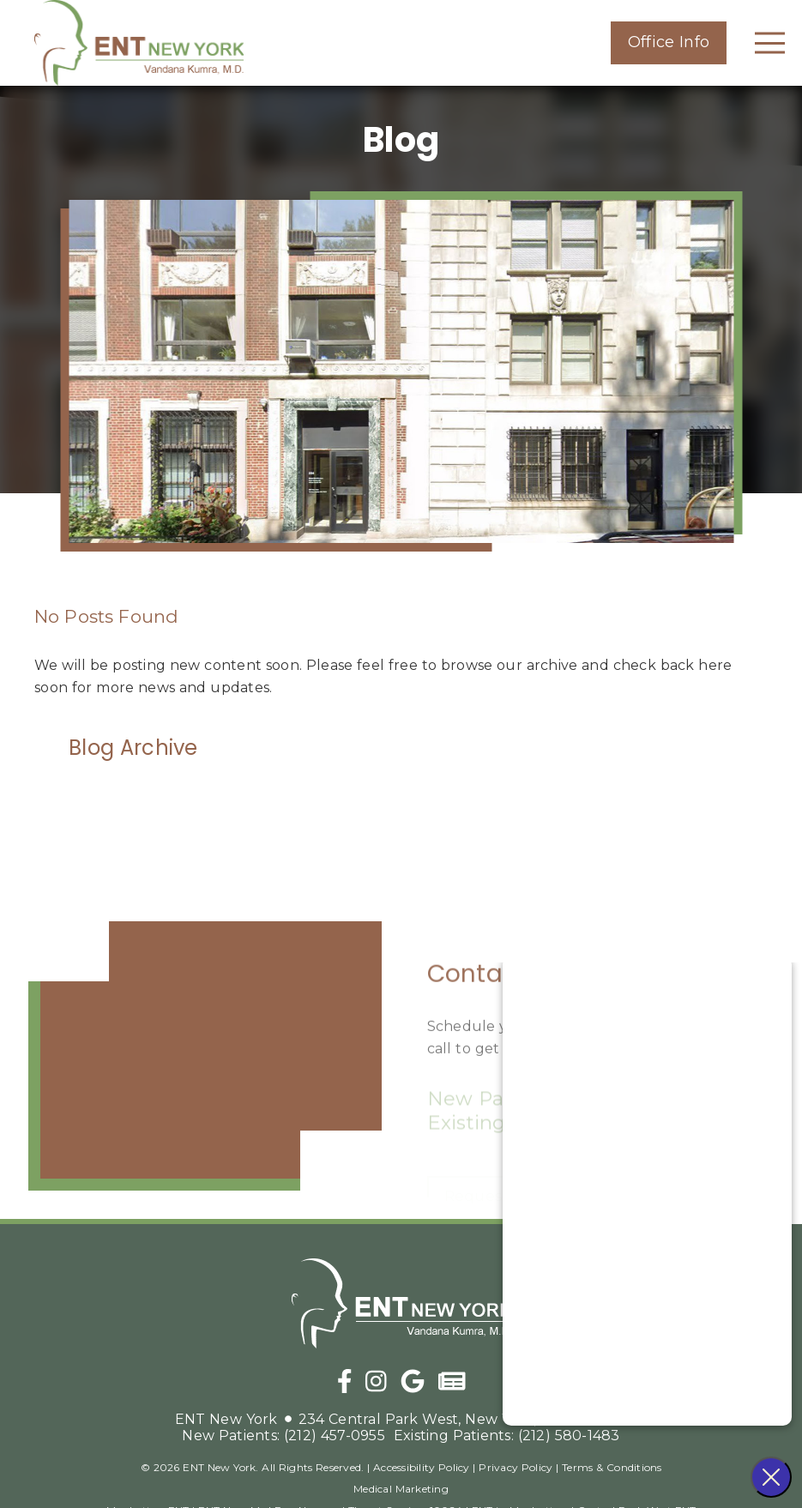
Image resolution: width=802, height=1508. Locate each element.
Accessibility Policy (421, 1467)
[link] (139, 43)
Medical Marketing (401, 1488)
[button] (669, 42)
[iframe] (205, 1056)
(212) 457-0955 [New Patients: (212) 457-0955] (283, 1435)
